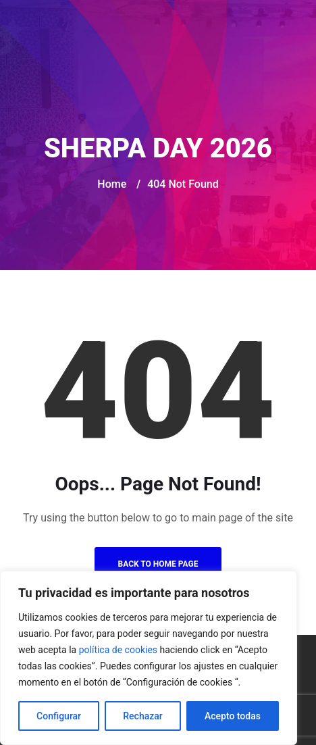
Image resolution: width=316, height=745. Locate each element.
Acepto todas (233, 716)
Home (111, 184)
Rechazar (142, 716)
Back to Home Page (158, 564)
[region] (148, 658)
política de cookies (118, 649)
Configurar (58, 716)
